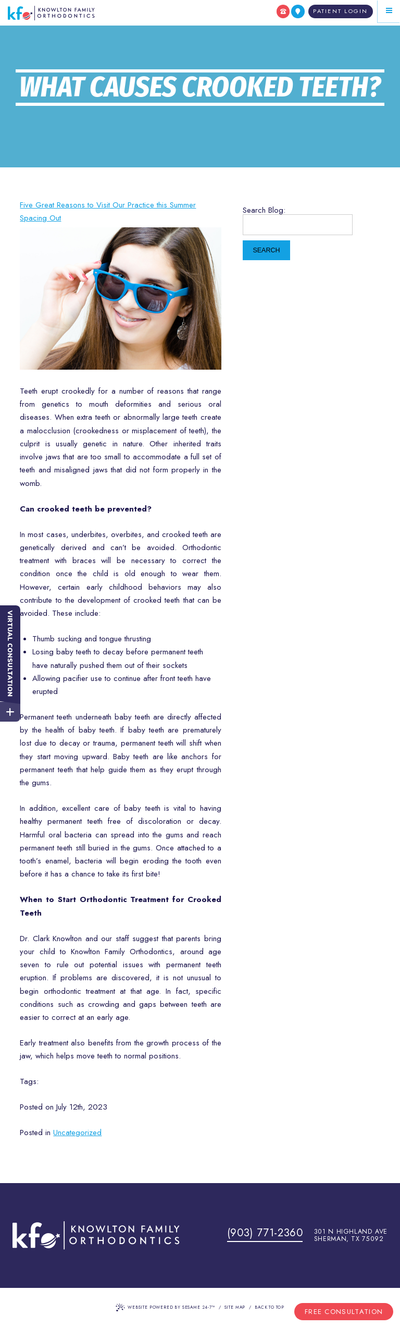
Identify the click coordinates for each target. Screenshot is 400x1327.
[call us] (283, 11)
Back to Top (269, 1307)
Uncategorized (77, 1132)
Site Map (235, 1307)
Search (266, 250)
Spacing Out (40, 218)
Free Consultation (344, 1312)
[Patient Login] (340, 11)
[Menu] (389, 11)
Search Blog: (264, 210)
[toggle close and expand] (10, 711)
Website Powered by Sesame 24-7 (165, 1307)
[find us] (298, 11)
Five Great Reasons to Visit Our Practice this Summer (108, 205)
